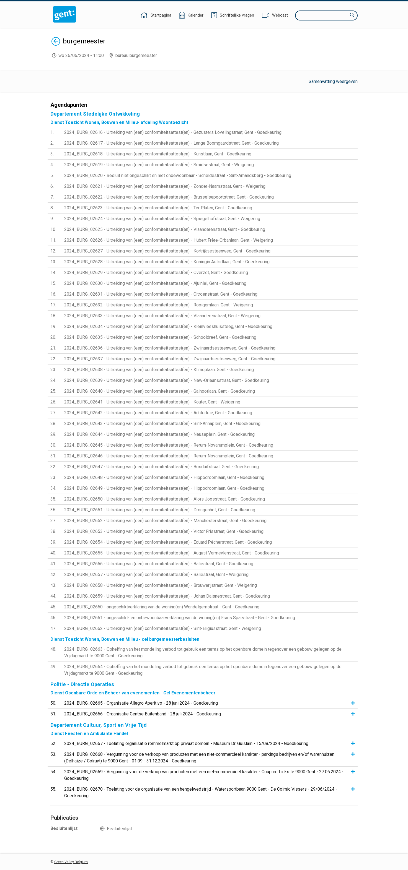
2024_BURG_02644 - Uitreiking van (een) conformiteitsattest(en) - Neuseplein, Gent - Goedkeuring (159, 434)
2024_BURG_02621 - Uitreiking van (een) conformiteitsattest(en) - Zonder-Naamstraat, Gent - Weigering (164, 186)
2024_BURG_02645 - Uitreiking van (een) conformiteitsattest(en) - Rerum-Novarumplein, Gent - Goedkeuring (168, 445)
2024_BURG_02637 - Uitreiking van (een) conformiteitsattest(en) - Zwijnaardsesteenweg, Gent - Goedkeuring (169, 358)
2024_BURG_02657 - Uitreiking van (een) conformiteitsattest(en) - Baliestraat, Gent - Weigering (156, 574)
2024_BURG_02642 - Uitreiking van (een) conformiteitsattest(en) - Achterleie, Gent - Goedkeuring (158, 412)
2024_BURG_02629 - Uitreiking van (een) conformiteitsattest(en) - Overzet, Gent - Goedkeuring (156, 272)
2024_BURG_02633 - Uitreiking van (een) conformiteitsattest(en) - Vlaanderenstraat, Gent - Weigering (162, 315)
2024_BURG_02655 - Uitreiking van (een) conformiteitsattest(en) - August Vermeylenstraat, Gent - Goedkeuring (171, 553)
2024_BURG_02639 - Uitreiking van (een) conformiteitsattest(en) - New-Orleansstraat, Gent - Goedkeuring (166, 380)
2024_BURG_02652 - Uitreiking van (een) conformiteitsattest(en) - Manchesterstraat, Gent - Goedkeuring (165, 520)
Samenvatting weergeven (333, 81)
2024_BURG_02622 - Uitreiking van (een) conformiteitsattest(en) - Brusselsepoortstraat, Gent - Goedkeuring (169, 197)
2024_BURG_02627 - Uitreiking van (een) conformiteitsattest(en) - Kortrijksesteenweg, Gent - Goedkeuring (167, 251)
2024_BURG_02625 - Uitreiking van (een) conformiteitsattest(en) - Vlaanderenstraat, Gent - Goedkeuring (164, 229)
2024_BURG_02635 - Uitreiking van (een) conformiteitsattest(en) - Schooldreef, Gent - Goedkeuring (160, 337)
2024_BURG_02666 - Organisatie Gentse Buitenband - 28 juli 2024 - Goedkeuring (142, 714)
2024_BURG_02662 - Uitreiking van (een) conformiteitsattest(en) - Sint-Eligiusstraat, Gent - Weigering (162, 628)
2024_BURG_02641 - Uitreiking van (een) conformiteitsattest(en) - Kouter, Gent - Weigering (152, 402)
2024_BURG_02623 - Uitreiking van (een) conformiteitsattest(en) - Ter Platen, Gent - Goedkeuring (158, 207)
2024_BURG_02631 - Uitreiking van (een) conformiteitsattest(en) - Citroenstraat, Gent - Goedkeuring (160, 294)
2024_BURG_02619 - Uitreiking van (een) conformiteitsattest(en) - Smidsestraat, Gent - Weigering (159, 164)
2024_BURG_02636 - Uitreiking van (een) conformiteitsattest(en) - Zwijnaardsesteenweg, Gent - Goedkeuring (169, 348)
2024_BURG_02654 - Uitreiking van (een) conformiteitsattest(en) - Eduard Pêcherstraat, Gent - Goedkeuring (168, 542)
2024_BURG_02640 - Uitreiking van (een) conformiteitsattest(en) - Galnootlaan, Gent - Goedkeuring (159, 391)
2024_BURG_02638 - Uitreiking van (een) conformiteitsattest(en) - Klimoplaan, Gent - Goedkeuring (159, 369)
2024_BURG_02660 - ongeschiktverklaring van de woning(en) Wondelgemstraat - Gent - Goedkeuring (161, 606)
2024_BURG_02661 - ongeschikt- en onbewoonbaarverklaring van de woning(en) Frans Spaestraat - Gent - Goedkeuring (179, 617)
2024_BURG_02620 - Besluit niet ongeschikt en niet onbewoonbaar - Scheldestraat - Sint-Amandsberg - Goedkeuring (177, 175)
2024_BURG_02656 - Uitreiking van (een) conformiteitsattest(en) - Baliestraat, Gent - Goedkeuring (158, 563)
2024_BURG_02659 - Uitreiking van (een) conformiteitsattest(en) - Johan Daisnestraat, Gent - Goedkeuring (167, 596)
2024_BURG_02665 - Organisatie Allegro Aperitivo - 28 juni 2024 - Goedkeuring (141, 703)
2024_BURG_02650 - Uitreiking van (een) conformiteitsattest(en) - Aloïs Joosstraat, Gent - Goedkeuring (164, 499)
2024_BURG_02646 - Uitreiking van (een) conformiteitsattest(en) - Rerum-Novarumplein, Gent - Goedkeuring (168, 456)
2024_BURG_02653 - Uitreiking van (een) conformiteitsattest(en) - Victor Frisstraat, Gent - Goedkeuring (164, 531)
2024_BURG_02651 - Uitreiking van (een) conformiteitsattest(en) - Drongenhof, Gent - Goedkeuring (159, 509)
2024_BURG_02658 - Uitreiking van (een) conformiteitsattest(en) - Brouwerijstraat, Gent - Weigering (160, 585)
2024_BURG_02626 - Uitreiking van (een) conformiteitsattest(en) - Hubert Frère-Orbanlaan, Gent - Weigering (168, 240)
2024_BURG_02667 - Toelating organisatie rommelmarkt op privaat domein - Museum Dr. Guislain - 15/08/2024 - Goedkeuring (186, 743)
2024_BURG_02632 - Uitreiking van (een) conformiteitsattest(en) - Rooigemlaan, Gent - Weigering (158, 305)
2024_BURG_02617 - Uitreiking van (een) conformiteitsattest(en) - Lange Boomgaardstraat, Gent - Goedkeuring (171, 143)
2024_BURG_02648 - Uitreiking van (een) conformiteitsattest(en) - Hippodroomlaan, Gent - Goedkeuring (164, 477)
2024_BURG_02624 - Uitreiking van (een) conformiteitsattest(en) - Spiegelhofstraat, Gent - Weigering (162, 218)
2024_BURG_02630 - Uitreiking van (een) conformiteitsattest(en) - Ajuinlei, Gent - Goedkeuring (155, 283)
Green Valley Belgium (71, 862)
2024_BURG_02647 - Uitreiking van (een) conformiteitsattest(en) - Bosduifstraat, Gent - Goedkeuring (161, 466)
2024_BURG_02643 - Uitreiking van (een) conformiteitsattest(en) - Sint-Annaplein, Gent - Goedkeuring (162, 423)
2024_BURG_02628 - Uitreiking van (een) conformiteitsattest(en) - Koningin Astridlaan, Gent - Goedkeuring (167, 261)
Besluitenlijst (119, 828)
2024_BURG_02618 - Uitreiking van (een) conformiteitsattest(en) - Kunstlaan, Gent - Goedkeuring (157, 154)
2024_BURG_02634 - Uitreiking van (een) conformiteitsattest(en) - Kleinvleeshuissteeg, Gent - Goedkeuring (168, 326)
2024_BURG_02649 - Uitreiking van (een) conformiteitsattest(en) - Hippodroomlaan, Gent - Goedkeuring (164, 488)
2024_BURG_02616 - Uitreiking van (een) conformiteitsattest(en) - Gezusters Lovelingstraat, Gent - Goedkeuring (173, 132)
